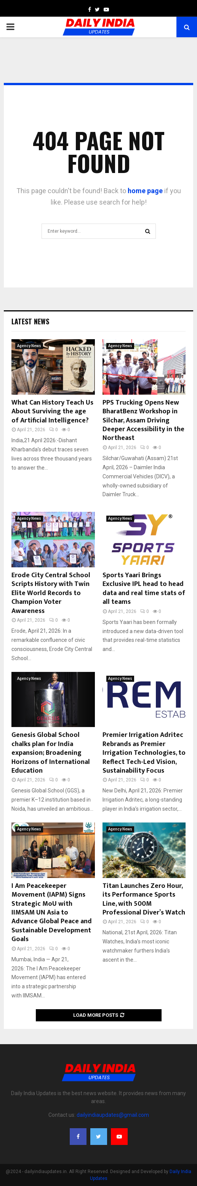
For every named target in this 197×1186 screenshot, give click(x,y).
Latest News (30, 321)
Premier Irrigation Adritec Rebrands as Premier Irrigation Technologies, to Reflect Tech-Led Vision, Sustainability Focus (144, 752)
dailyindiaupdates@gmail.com (113, 1115)
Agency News (29, 346)
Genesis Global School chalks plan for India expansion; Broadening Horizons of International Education (50, 752)
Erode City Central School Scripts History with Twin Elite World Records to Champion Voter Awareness (50, 593)
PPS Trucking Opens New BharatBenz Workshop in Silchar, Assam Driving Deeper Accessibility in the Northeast (143, 420)
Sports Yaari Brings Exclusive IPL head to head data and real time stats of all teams (144, 589)
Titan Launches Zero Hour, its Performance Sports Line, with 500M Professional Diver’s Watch (144, 899)
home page (145, 191)
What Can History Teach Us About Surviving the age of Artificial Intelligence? (52, 411)
